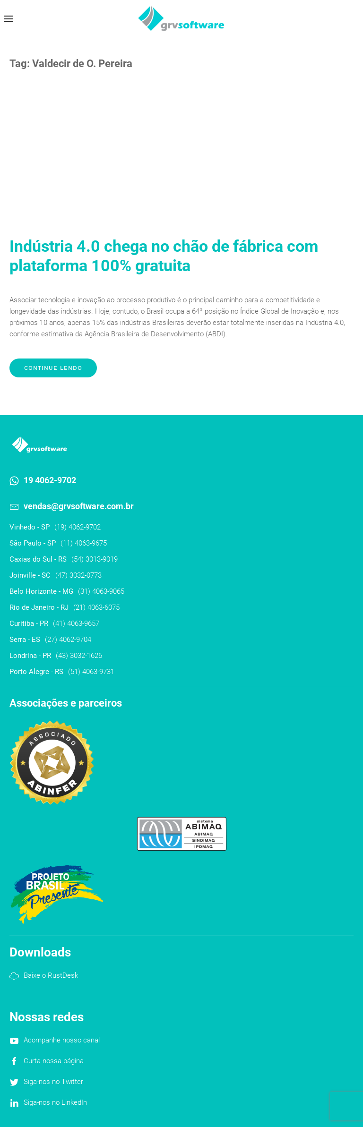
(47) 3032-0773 (78, 575)
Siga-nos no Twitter (53, 1081)
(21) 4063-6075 (96, 607)
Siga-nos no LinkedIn (55, 1102)
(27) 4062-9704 (68, 639)
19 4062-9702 (50, 480)
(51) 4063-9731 (91, 671)
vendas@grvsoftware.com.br (79, 506)
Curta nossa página (54, 1061)
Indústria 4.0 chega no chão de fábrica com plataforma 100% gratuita (163, 256)
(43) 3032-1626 (79, 655)
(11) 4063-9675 (83, 543)
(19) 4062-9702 (77, 527)
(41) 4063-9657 (76, 623)
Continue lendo (53, 368)
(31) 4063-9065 (101, 591)
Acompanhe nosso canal (62, 1040)
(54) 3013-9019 (94, 559)
